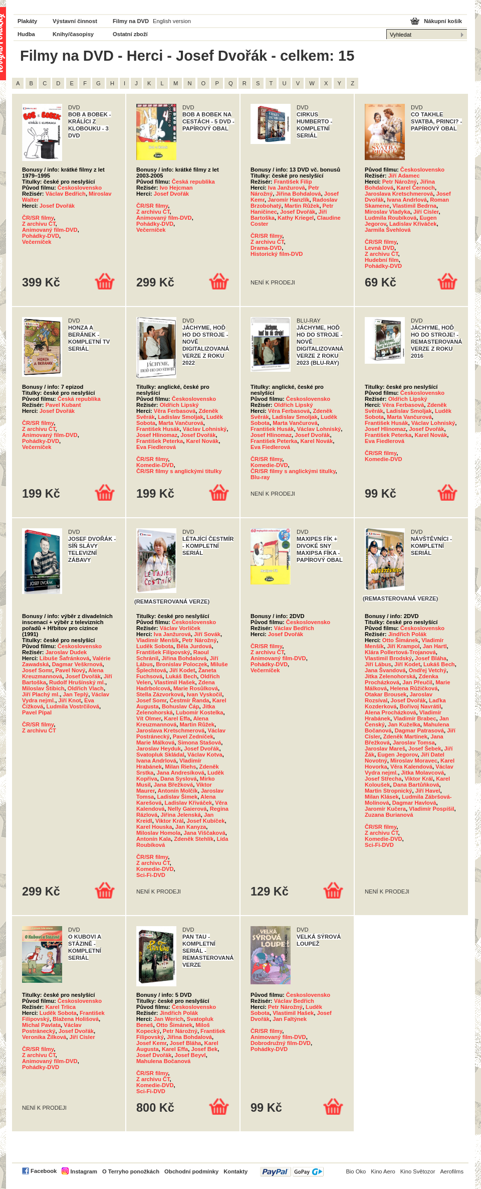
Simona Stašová (199, 742)
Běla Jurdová (193, 646)
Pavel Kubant (63, 405)
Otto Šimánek (400, 640)
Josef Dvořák (57, 206)
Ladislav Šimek (177, 797)
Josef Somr (37, 670)
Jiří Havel (427, 791)
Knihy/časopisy (73, 34)
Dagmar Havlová (414, 803)
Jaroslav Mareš (385, 749)
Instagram (83, 1171)
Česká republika (193, 182)
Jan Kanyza (190, 827)
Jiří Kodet (182, 670)
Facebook (44, 1171)
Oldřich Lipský (179, 405)
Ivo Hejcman (176, 188)
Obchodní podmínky (191, 1171)
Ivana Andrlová (407, 200)
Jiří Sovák (207, 634)
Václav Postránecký (52, 1028)
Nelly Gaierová (187, 809)
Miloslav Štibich (43, 688)
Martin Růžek (302, 206)
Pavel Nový (71, 670)
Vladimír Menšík (157, 640)
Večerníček (36, 242)
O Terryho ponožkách (130, 1171)
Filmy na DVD (131, 21)
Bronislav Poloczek (181, 664)
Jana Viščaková (204, 833)
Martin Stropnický (388, 791)
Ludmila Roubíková (390, 218)
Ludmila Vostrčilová (73, 706)
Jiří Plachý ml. (41, 694)
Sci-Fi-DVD (150, 875)
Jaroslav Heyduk (158, 749)
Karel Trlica (61, 1007)
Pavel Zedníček (193, 736)
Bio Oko (356, 1171)
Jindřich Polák (407, 634)
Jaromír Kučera (385, 809)
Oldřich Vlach (86, 688)
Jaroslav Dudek (66, 652)
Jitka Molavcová (422, 773)
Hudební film (382, 260)
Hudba (26, 34)
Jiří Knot (69, 700)
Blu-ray (260, 477)
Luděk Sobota (154, 646)
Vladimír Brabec (414, 718)
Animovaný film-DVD (50, 230)
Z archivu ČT (39, 224)
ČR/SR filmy (38, 218)
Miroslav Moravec (413, 761)
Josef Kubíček (206, 821)
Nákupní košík (443, 21)
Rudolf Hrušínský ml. (77, 682)
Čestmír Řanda (189, 700)
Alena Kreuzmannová (172, 721)
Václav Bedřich (66, 194)
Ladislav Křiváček (413, 224)
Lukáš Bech (181, 676)
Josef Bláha (430, 658)
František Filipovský (163, 652)
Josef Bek (204, 1049)
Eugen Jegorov (398, 755)
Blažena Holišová (76, 1019)
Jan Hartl (435, 646)
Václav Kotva (204, 755)
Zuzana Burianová (389, 815)
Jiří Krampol (403, 646)
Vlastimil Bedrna (414, 206)
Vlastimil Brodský (388, 658)
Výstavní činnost (75, 21)
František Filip (293, 182)
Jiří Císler (425, 212)
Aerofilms (451, 1171)
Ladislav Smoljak (180, 417)
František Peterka (159, 441)
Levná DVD (379, 248)
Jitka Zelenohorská (390, 676)
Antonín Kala (153, 839)
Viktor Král (169, 821)
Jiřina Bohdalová (298, 194)
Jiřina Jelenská (181, 815)
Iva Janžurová (286, 188)
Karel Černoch (415, 188)
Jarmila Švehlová (387, 230)
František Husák (157, 429)
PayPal (292, 1171)
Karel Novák (202, 441)
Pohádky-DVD (40, 236)
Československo (80, 188)
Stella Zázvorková (160, 694)
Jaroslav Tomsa (414, 742)
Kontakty (235, 1171)
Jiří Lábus (378, 664)
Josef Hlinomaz (156, 435)
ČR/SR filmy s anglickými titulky (178, 471)
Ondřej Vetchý (427, 670)
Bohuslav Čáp (180, 706)
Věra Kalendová (411, 767)
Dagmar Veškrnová (77, 664)
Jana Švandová (385, 670)
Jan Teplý (75, 694)
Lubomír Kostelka (199, 712)
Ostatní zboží (130, 34)
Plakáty (27, 21)
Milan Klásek (382, 797)
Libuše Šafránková (64, 658)
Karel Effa (177, 718)
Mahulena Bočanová (163, 1061)
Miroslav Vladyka (387, 212)
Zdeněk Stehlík (193, 839)
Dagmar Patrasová (419, 730)
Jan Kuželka (404, 724)
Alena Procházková (390, 712)
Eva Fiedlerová (156, 447)
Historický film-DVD (277, 254)
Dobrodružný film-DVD (281, 1043)
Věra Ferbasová (174, 411)
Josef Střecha (383, 779)
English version (172, 21)
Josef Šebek (424, 749)
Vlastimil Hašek (174, 682)
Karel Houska (154, 827)
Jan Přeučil (417, 682)
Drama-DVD (266, 248)
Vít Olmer (148, 718)
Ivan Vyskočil (204, 694)
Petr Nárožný (399, 182)
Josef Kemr (151, 1043)
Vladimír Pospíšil (431, 809)
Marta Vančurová (180, 423)
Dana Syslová (178, 779)
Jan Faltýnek (290, 1019)
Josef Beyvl (190, 1055)
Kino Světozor (417, 1171)
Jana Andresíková (180, 773)
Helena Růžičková (413, 688)
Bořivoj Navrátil (420, 706)
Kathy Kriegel (296, 218)
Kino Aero (383, 1171)
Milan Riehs (180, 767)
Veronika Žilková (44, 1037)
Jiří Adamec (404, 176)
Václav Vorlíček (180, 628)
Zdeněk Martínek (405, 736)
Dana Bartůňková (416, 785)
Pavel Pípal (37, 712)
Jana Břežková (173, 785)
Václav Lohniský (205, 429)
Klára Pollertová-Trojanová (400, 652)
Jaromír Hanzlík (288, 200)
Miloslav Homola (158, 833)
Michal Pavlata (41, 1025)
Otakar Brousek (385, 694)
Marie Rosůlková (195, 688)
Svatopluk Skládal (160, 755)
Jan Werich (168, 1019)
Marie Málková (155, 742)
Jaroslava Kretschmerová (399, 194)
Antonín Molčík (178, 791)
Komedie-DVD (155, 465)
